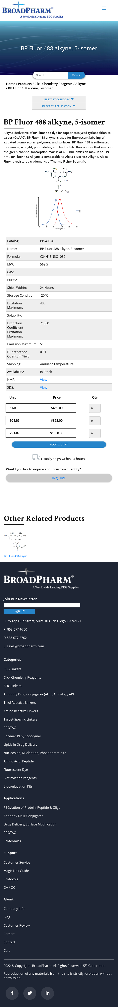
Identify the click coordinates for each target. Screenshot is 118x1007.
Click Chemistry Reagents (53, 84)
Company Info (14, 908)
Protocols (11, 879)
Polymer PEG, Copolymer (22, 736)
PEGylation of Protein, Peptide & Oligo (32, 807)
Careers (9, 934)
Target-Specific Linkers (20, 719)
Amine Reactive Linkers (21, 711)
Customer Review (17, 925)
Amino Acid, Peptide (19, 761)
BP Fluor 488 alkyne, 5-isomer (30, 88)
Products (25, 84)
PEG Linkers (12, 669)
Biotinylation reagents (20, 778)
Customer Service (17, 862)
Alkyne (80, 84)
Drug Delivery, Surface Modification (30, 824)
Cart (7, 950)
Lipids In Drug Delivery (20, 744)
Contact (9, 942)
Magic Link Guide (16, 871)
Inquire (59, 478)
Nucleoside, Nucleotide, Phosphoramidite (35, 753)
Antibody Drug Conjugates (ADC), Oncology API (39, 694)
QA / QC (9, 887)
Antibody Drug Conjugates (23, 816)
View (43, 379)
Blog (7, 917)
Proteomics (12, 841)
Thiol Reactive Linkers (20, 702)
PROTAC (10, 728)
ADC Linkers (13, 686)
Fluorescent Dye (16, 769)
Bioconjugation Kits (18, 786)
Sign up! (19, 611)
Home (10, 84)
